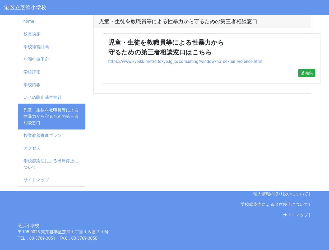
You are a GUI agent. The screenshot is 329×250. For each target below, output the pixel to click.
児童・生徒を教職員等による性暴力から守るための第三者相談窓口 (51, 116)
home (29, 21)
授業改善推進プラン (43, 135)
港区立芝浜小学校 (25, 7)
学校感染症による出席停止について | (275, 204)
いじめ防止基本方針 (43, 97)
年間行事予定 (36, 59)
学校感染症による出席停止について (51, 164)
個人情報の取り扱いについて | (282, 193)
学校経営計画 (36, 46)
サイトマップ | (297, 214)
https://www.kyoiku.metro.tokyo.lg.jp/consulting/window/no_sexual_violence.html (185, 61)
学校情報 (32, 84)
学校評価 (32, 72)
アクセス (32, 148)
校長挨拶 (32, 33)
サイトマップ (36, 179)
